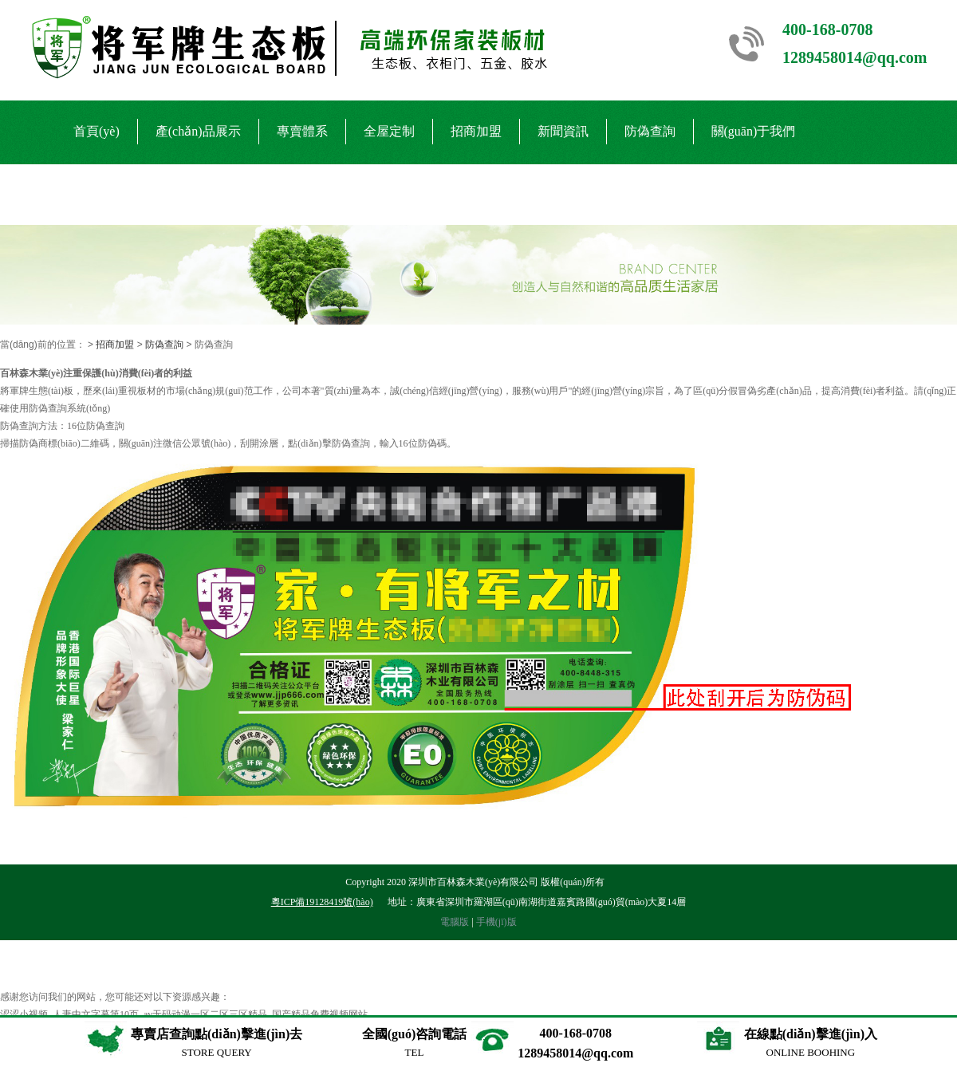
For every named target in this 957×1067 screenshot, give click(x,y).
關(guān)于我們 (753, 131)
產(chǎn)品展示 (198, 131)
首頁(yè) (96, 131)
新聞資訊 (563, 131)
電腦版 (454, 921)
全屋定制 (389, 131)
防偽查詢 (649, 131)
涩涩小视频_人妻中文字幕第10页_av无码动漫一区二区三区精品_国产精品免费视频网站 (184, 1014)
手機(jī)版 (496, 921)
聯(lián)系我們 (113, 193)
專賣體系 (302, 131)
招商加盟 (476, 131)
